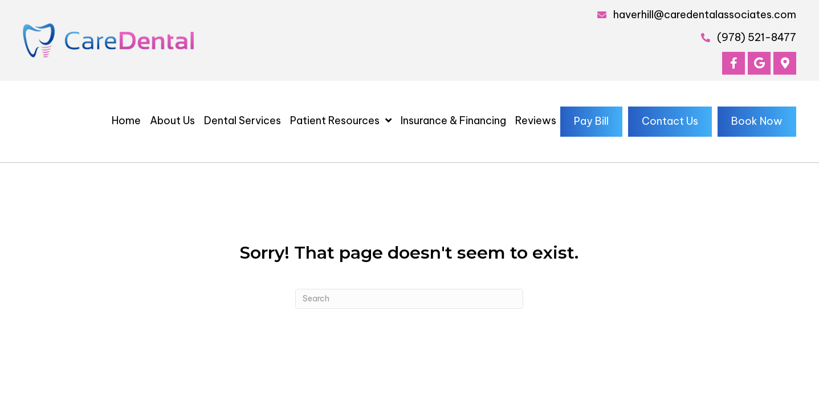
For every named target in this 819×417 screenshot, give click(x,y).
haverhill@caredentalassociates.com (704, 14)
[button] (733, 63)
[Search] (409, 299)
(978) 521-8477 (756, 37)
